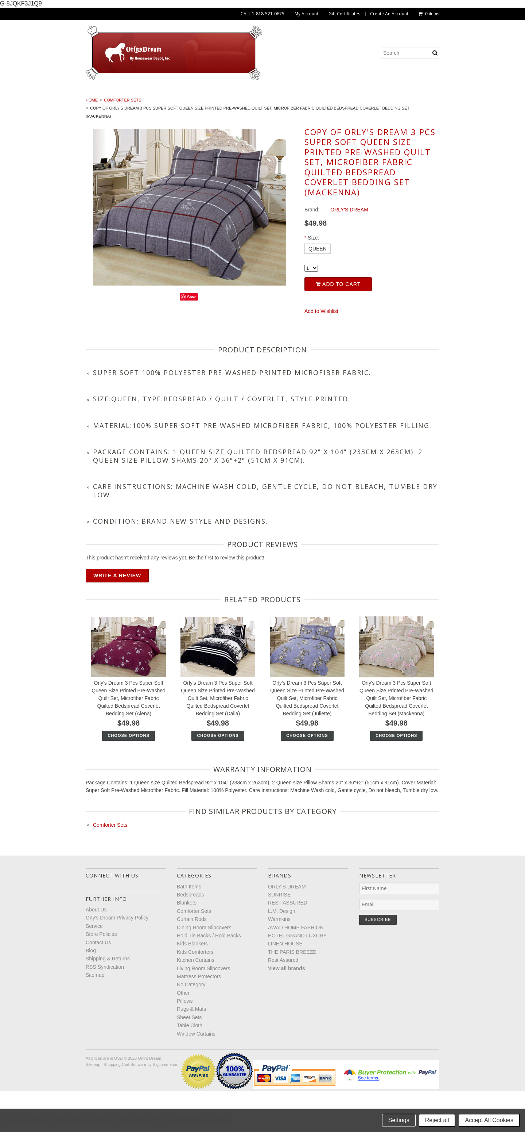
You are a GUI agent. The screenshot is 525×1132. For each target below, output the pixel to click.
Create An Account (389, 14)
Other (364, 104)
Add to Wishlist (321, 352)
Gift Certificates (344, 14)
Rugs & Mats (442, 104)
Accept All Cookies (489, 1120)
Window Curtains (287, 112)
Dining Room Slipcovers (312, 96)
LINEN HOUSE (285, 985)
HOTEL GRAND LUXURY (297, 977)
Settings (398, 1120)
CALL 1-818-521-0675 (262, 14)
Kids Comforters (45, 104)
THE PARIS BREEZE (292, 993)
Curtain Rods (245, 96)
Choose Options (128, 777)
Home (92, 141)
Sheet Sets (488, 104)
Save (192, 338)
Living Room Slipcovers (180, 104)
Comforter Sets (188, 96)
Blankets (137, 96)
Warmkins (279, 960)
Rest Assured (283, 1001)
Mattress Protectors (258, 104)
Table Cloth (230, 112)
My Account (306, 14)
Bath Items (46, 96)
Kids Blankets (474, 96)
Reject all (437, 1120)
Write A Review (117, 617)
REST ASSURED (287, 944)
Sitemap (95, 1016)
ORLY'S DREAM (287, 928)
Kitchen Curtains (108, 104)
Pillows (399, 104)
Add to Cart (338, 325)
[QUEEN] (317, 290)
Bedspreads (92, 96)
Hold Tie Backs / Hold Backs (400, 96)
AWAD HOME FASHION (295, 969)
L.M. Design (281, 952)
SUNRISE (279, 936)
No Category (322, 104)
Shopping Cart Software (125, 1106)
